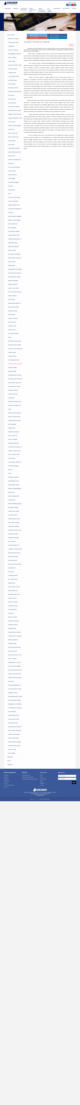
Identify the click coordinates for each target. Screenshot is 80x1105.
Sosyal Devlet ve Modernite (15, 636)
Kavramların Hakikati (13, 507)
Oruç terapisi (11, 95)
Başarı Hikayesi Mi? (13, 590)
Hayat (9, 337)
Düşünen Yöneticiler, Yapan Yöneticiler (15, 65)
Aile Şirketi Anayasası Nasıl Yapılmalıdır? (15, 341)
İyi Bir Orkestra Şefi (13, 133)
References (6, 777)
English (74, 2)
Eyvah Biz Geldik (12, 371)
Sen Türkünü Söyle (12, 579)
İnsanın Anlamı (11, 458)
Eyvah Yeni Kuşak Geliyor (14, 416)
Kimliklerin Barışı (12, 628)
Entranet (35, 799)
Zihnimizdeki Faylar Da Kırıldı (15, 696)
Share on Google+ (33, 37)
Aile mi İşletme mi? (12, 224)
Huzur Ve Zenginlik (12, 439)
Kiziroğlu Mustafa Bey (13, 443)
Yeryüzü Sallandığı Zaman (14, 685)
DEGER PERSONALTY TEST (33, 10)
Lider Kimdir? (11, 144)
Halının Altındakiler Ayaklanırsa (15, 503)
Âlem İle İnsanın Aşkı (13, 137)
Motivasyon (11, 163)
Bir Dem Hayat (11, 541)
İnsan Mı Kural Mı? (12, 560)
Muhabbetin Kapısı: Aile (13, 594)
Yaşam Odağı (11, 61)
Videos (41, 777)
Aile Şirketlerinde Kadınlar (14, 276)
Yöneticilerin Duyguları (13, 182)
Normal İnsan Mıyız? (13, 556)
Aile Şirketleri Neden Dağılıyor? (15, 269)
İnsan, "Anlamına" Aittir (13, 454)
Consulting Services (26, 775)
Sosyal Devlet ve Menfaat (14, 632)
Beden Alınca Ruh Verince (14, 552)
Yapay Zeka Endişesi (13, 534)
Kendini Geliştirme (12, 174)
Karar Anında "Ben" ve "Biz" (15, 655)
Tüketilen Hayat (12, 72)
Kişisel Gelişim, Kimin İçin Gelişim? (15, 258)
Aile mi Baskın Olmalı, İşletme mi (15, 730)
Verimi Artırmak (12, 99)
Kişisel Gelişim (11, 314)
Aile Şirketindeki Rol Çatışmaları (15, 110)
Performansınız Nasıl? (13, 42)
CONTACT (74, 8)
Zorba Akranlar (11, 500)
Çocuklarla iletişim (12, 80)
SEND (74, 782)
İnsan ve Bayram (12, 57)
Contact (5, 787)
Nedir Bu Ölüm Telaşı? (13, 511)
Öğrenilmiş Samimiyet (13, 431)
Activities (6, 783)
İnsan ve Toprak (12, 749)
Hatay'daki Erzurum (13, 605)
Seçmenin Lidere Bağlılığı (14, 666)
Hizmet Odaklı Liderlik (13, 738)
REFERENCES (57, 8)
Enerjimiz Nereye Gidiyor (14, 745)
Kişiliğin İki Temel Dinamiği (14, 114)
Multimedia (6, 779)
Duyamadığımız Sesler (13, 481)
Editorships (10, 757)
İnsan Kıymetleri (12, 103)
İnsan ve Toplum (12, 658)
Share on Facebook (53, 35)
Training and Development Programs (30, 779)
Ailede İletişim (11, 265)
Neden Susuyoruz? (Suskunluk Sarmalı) (15, 677)
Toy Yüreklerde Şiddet (13, 76)
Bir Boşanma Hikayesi (13, 466)
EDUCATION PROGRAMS (24, 9)
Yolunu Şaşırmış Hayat (13, 719)
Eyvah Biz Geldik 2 (12, 367)
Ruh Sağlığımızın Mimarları (14, 53)
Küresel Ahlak (11, 190)
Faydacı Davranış (12, 598)
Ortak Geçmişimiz (12, 609)
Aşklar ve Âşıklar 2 (12, 295)
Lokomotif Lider (12, 171)
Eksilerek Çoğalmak (13, 639)
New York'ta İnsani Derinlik (14, 564)
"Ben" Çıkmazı (11, 121)
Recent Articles (11, 35)
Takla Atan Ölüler (12, 643)
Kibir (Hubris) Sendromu (14, 522)
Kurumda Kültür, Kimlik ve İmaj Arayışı (15, 273)
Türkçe (70, 2)
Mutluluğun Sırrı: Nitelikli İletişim (15, 704)
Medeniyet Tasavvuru (13, 477)
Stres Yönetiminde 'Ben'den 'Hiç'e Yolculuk (15, 292)
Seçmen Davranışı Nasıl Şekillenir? (15, 673)
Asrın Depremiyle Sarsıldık (14, 700)
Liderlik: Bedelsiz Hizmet (14, 518)
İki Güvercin (11, 613)
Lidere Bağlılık (11, 178)
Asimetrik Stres (12, 568)
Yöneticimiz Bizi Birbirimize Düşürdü (15, 208)
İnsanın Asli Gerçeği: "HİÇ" (14, 405)
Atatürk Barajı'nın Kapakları (14, 216)
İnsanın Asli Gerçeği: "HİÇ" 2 (15, 401)
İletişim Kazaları (12, 250)
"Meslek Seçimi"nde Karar (14, 420)
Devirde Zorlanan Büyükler (14, 125)
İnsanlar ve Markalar (13, 50)
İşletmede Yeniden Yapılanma (15, 345)
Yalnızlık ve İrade (12, 326)
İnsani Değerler (12, 84)
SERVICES (16, 8)
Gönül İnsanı (11, 129)
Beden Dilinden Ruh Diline (14, 152)
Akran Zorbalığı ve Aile (13, 496)
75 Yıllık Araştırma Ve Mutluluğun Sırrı (15, 707)
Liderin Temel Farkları (13, 288)
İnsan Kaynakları (12, 424)
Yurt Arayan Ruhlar (12, 515)
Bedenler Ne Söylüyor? (13, 38)
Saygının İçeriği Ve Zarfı (13, 205)
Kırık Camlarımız (12, 711)
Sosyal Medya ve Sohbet (14, 386)
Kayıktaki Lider (11, 428)
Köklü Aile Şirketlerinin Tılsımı (15, 118)
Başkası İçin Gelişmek (13, 246)
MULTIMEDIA (66, 8)
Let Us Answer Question (9, 785)
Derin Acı (10, 469)
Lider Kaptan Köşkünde (14, 148)
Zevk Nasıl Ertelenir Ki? (13, 545)
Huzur (9, 409)
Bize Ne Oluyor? (12, 322)
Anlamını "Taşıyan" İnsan (14, 450)
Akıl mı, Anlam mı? (12, 435)
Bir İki (9, 193)
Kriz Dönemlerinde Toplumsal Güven (15, 689)
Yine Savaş (10, 571)
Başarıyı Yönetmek (12, 284)
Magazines (10, 764)
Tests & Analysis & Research (28, 777)
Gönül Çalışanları (12, 227)
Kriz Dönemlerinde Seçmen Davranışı (15, 670)
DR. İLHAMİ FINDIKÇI (49, 10)
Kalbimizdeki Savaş (12, 242)
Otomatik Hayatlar (12, 69)
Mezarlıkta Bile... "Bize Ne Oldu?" (15, 662)
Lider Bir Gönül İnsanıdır (14, 734)
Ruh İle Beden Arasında (14, 106)
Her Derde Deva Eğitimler (14, 254)
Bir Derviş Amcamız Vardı (14, 647)
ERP (38, 799)
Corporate (6, 775)
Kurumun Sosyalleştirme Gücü (15, 159)
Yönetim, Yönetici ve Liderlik (15, 363)
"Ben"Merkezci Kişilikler (14, 231)
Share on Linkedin (53, 37)
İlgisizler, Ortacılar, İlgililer (14, 220)
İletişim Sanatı (11, 155)
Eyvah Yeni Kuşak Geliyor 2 (14, 413)
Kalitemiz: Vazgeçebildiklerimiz (15, 488)
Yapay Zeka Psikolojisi (13, 526)
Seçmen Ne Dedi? (12, 651)
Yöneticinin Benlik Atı (13, 201)
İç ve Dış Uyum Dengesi (14, 167)
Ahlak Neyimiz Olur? (13, 723)
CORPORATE (8, 8)
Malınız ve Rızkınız (12, 617)
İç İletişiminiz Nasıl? (13, 575)
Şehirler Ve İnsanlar (13, 602)
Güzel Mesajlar (11, 140)
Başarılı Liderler (12, 261)
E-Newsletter (6, 781)
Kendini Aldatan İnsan (13, 715)
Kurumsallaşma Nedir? (13, 360)
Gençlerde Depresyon (13, 621)
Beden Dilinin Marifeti (13, 307)
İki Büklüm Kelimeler (13, 390)
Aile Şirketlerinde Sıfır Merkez (15, 379)
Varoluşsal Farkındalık (13, 537)
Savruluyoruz (11, 397)
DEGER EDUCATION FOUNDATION (42, 10)
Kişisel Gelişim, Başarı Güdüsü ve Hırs (15, 382)
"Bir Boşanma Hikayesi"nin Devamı (15, 462)
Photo (41, 775)
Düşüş (9, 473)
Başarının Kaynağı (12, 310)
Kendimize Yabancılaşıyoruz (15, 91)
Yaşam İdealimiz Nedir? (14, 235)
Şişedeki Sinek (11, 583)
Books (9, 760)
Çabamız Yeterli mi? (13, 318)
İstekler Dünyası (12, 352)
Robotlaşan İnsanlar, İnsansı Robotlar (15, 530)
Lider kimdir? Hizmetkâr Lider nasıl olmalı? (15, 447)
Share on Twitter (32, 35)
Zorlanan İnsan (12, 329)
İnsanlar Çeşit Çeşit (13, 394)
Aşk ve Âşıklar (11, 299)
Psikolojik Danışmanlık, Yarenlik (15, 239)
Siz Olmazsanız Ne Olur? (14, 586)
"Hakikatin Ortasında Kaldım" (15, 549)
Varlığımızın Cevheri (13, 692)
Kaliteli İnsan (11, 492)
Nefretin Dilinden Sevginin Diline (15, 741)
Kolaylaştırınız (11, 46)
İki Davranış (11, 681)
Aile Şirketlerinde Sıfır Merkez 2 (15, 375)
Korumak (10, 186)
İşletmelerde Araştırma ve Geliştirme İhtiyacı (15, 303)
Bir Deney (10, 212)
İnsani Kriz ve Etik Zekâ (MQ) (15, 348)
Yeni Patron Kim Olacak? (14, 197)
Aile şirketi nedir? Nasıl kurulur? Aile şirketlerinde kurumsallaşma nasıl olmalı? (15, 726)
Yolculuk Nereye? (12, 356)
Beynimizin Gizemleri (13, 87)
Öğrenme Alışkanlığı (13, 280)
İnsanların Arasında (12, 624)
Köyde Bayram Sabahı (13, 484)
